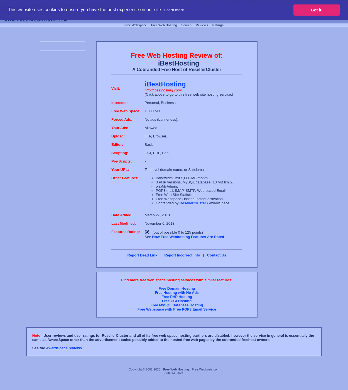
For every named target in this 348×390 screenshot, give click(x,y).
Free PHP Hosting (176, 297)
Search (186, 25)
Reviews (202, 25)
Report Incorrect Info (182, 255)
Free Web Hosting (164, 25)
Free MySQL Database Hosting (176, 305)
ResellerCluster (193, 203)
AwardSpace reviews (64, 348)
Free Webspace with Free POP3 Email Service (177, 309)
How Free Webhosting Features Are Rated (188, 237)
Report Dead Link (143, 255)
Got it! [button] (317, 10)
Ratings (218, 25)
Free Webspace (136, 25)
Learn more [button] (174, 10)
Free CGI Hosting (177, 301)
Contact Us (216, 255)
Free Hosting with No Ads (177, 292)
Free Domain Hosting (177, 288)
